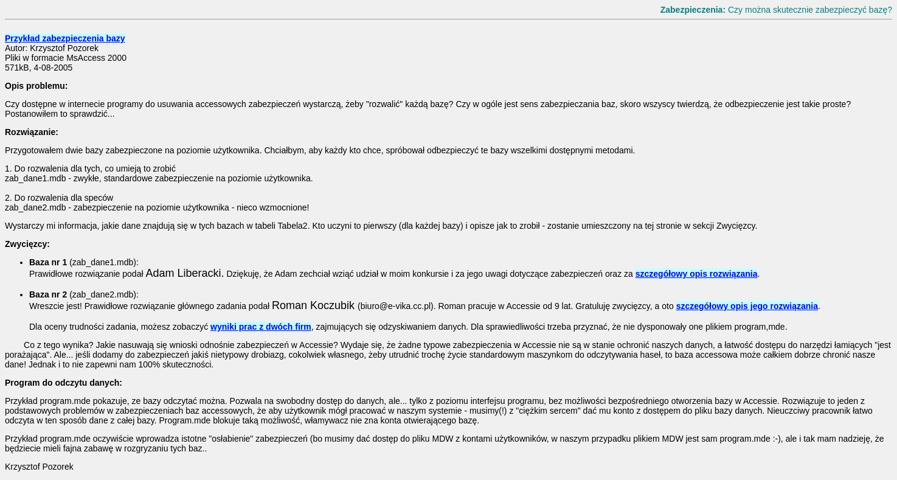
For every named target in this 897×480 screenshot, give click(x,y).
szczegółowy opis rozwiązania (697, 274)
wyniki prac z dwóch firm (260, 327)
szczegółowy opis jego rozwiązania (747, 306)
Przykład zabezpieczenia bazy (65, 38)
